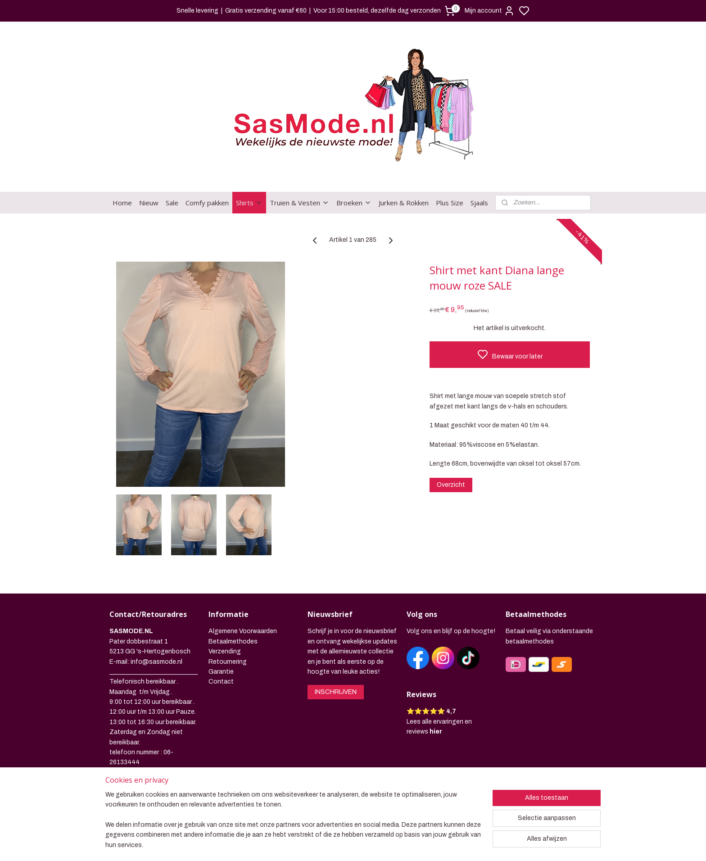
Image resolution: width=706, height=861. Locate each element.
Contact (221, 646)
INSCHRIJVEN (336, 656)
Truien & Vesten (299, 167)
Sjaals (479, 167)
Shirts (249, 167)
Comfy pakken (207, 167)
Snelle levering (197, 10)
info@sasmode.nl (156, 626)
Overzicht (451, 449)
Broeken (353, 167)
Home (122, 167)
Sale (172, 167)
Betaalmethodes (233, 606)
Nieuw (148, 167)
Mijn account (490, 10)
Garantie (221, 636)
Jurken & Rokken (404, 167)
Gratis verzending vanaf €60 (266, 10)
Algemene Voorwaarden (242, 596)
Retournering (227, 626)
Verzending (224, 616)
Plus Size (449, 167)
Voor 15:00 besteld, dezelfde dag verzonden (377, 10)
